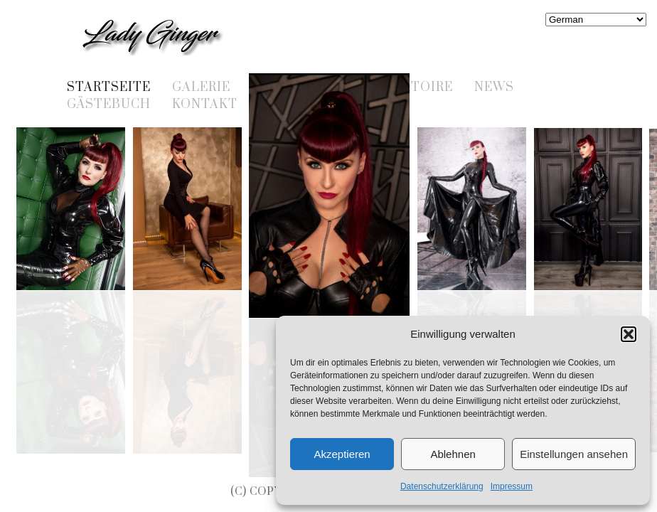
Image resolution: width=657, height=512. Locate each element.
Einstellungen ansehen (574, 454)
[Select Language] (595, 19)
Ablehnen (452, 454)
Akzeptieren (342, 454)
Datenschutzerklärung (442, 486)
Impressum (512, 486)
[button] (628, 334)
